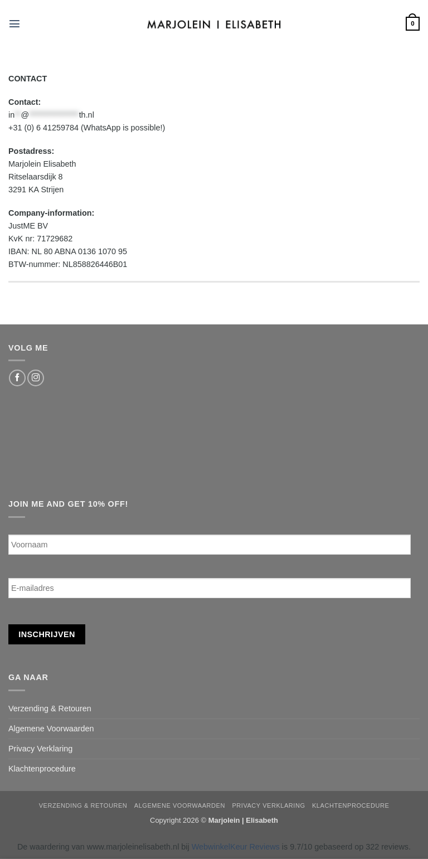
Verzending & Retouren (49, 708)
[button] (14, 23)
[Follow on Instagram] (35, 378)
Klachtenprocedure (42, 768)
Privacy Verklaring (40, 748)
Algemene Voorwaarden (51, 728)
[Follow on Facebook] (17, 378)
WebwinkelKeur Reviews (236, 846)
